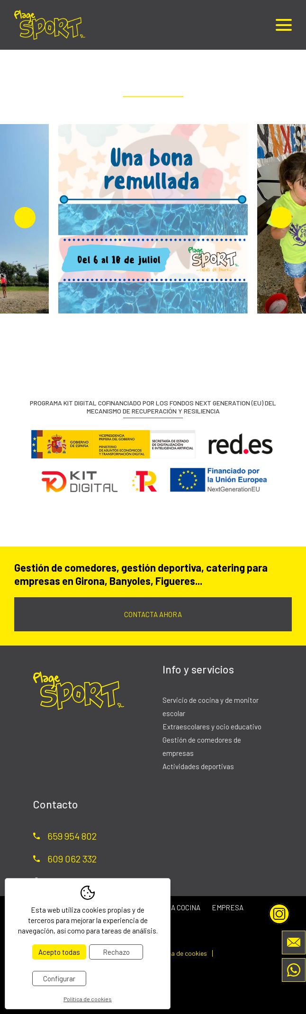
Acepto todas (59, 952)
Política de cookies (180, 953)
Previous (25, 217)
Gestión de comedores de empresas (201, 746)
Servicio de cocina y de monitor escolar (210, 707)
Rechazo (116, 952)
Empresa (227, 907)
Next (281, 217)
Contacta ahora (153, 614)
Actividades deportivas (198, 766)
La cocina (183, 907)
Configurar (59, 978)
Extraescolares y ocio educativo (211, 726)
